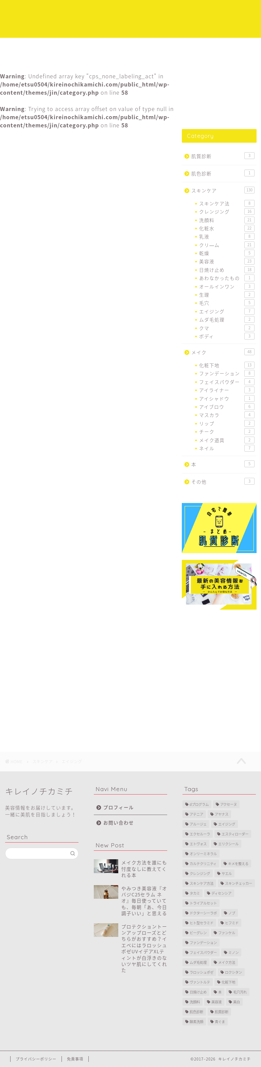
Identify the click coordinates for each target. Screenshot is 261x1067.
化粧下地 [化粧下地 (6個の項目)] (228, 982)
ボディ (226, 336)
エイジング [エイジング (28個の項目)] (226, 824)
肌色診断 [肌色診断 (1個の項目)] (196, 1011)
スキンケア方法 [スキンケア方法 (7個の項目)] (201, 883)
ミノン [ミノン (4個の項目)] (233, 952)
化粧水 (226, 228)
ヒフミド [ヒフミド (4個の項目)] (232, 922)
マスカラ (226, 414)
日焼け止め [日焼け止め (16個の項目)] (198, 991)
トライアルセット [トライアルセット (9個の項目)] (203, 903)
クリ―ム (226, 244)
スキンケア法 (226, 203)
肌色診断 (222, 173)
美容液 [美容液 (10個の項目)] (216, 1001)
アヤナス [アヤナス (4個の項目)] (221, 814)
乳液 (226, 236)
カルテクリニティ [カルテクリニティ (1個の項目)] (203, 863)
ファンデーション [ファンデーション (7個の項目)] (203, 942)
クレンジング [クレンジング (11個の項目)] (200, 873)
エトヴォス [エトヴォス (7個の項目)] (198, 843)
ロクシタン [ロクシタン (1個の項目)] (233, 972)
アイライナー (226, 390)
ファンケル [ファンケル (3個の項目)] (226, 932)
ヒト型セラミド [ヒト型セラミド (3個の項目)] (201, 922)
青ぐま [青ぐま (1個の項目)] (220, 1021)
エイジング (16, 141)
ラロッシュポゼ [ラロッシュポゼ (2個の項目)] (201, 972)
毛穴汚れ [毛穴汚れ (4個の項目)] (240, 991)
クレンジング (226, 211)
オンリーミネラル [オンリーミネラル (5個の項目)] (203, 853)
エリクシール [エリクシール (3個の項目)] (228, 843)
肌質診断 (222, 155)
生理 (226, 294)
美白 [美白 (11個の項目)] (236, 1001)
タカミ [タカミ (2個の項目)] (195, 893)
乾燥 (226, 253)
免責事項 (75, 1059)
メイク (116, 46)
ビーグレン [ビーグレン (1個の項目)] (198, 932)
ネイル (226, 448)
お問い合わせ (118, 822)
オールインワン (226, 286)
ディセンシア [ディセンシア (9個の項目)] (221, 893)
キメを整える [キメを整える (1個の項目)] (238, 863)
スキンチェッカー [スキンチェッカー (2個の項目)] (238, 883)
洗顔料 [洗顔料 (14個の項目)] (195, 1001)
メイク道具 (226, 440)
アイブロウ (226, 406)
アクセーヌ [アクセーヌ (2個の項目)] (228, 804)
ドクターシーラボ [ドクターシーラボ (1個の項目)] (203, 912)
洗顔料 (226, 220)
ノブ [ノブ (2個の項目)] (231, 912)
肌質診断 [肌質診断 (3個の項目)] (221, 1011)
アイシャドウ (226, 398)
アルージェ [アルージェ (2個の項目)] (198, 824)
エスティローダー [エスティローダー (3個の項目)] (235, 833)
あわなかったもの (226, 277)
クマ (226, 328)
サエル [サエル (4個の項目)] (227, 873)
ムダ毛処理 (226, 319)
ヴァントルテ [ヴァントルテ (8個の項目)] (200, 982)
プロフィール (182, 46)
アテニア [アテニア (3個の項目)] (196, 814)
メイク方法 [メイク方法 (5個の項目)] (226, 962)
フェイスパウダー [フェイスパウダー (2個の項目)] (203, 952)
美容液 (226, 261)
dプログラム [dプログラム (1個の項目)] (199, 804)
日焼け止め (226, 269)
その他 (222, 481)
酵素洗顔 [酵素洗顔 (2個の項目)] (196, 1021)
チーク (226, 431)
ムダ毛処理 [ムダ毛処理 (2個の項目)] (198, 962)
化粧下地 (226, 365)
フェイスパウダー (226, 381)
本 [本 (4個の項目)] (220, 991)
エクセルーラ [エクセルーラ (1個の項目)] (200, 833)
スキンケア (76, 46)
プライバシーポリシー (36, 1059)
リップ (226, 423)
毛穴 (226, 302)
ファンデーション (226, 373)
